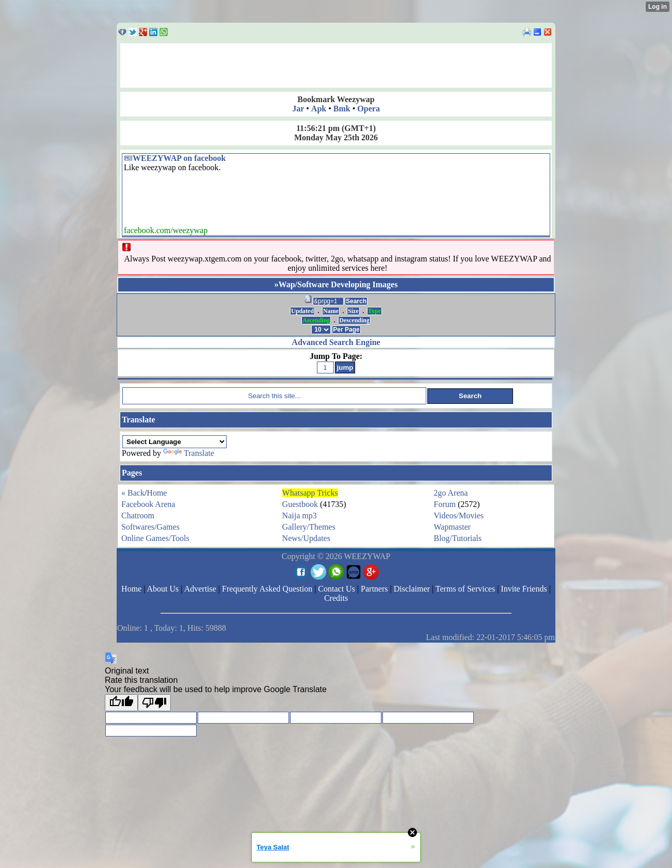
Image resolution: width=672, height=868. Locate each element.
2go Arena (451, 492)
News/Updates (306, 538)
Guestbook (300, 504)
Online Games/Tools (155, 538)
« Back (133, 492)
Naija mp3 (299, 515)
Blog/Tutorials (458, 538)
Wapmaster (452, 526)
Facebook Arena (148, 504)
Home (157, 492)
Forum (445, 504)
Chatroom (137, 515)
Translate (188, 453)
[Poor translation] (154, 702)
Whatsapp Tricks (310, 492)
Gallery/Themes (308, 526)
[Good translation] (121, 702)
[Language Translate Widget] (174, 441)
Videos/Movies (459, 515)
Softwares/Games (150, 526)
